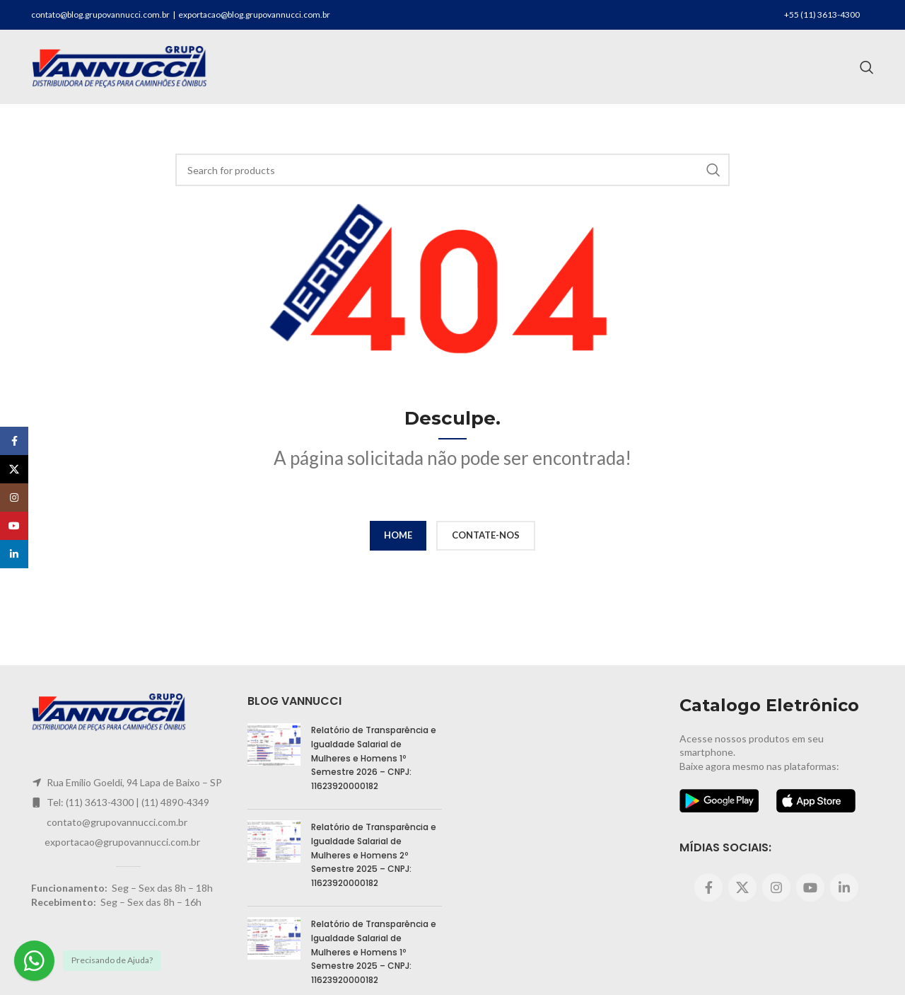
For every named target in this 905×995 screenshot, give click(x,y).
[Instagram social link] (776, 887)
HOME (398, 535)
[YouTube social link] (810, 887)
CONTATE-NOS (486, 535)
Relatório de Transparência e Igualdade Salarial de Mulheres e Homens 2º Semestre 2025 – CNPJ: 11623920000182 (373, 854)
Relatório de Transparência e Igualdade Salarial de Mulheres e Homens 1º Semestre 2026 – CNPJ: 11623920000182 (373, 757)
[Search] (867, 67)
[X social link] (742, 887)
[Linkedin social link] (844, 887)
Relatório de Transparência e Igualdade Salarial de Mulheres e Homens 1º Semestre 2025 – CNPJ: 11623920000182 (373, 951)
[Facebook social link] (708, 887)
